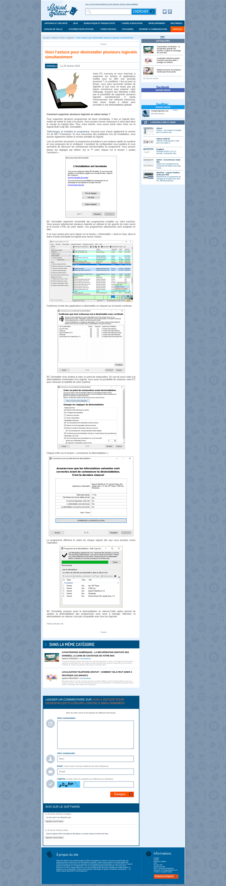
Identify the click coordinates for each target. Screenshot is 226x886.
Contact (156, 858)
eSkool (159, 128)
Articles (177, 29)
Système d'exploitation (81, 29)
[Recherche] (109, 11)
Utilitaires (127, 29)
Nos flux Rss (158, 865)
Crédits (156, 860)
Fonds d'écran (108, 29)
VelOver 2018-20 (163, 139)
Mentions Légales (160, 861)
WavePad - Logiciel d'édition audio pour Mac (168, 174)
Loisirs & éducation (132, 23)
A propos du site (159, 866)
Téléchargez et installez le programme (68, 131)
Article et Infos (57, 38)
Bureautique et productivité (99, 23)
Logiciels (70, 38)
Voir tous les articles (151, 78)
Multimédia (176, 23)
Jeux (75, 23)
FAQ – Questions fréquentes (164, 868)
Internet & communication (153, 29)
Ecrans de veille (53, 29)
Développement (156, 23)
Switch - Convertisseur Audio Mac (168, 161)
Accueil (46, 38)
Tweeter (103, 44)
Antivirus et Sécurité (56, 23)
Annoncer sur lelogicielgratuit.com (165, 870)
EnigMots (160, 149)
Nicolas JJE (58, 624)
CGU (155, 863)
